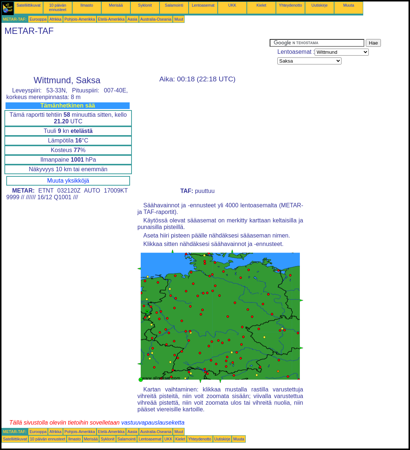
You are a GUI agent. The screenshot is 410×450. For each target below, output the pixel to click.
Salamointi (174, 5)
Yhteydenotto (290, 5)
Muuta (348, 5)
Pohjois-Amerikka (79, 19)
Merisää (116, 5)
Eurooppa (37, 19)
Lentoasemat (203, 5)
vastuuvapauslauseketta (153, 422)
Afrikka (55, 19)
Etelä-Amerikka (111, 19)
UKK (232, 5)
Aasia (132, 19)
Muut (178, 19)
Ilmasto (86, 5)
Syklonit (145, 5)
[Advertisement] (135, 55)
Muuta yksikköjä (68, 180)
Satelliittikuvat (29, 5)
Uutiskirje (320, 5)
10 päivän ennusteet (57, 7)
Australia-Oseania (156, 19)
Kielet (261, 5)
